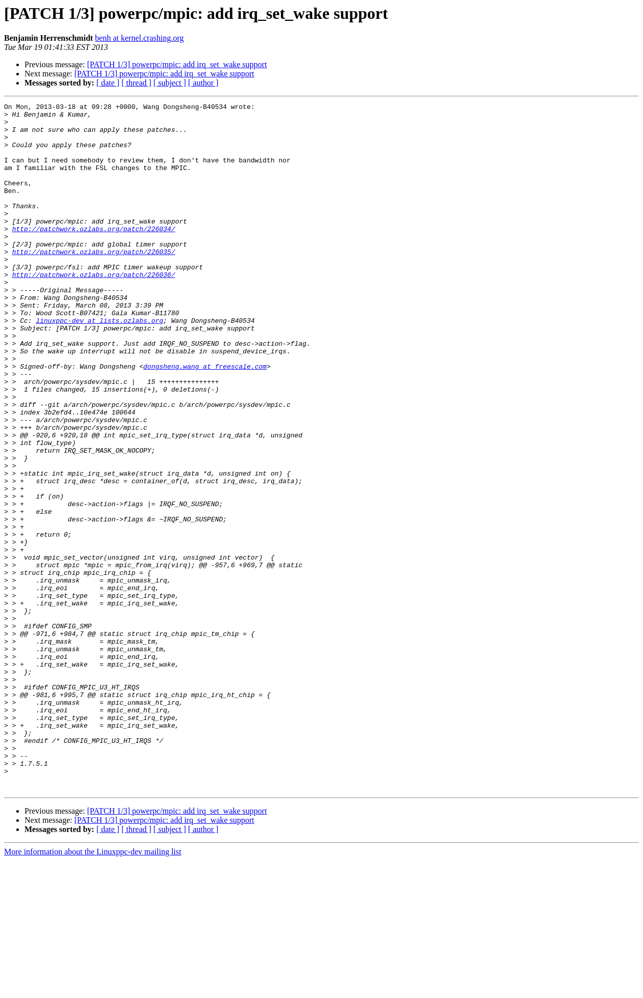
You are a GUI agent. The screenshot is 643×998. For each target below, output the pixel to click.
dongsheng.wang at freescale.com (205, 419)
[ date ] (107, 82)
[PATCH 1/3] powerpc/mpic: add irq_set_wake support (177, 64)
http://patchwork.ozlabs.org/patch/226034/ (93, 254)
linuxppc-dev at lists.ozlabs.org (99, 364)
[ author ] (203, 82)
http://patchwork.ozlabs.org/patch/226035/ (93, 282)
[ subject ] (169, 82)
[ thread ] (136, 82)
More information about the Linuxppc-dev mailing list (92, 989)
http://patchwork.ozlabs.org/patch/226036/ (93, 309)
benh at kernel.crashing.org (139, 38)
